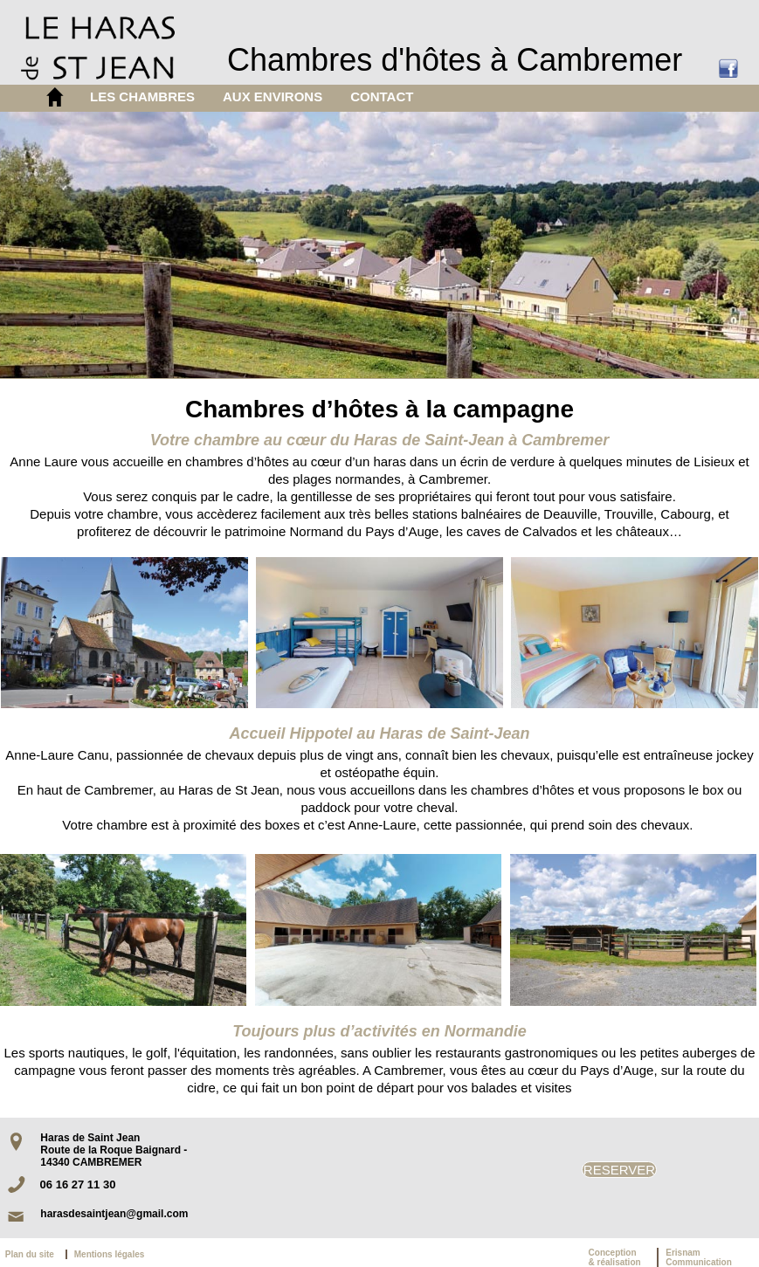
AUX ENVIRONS (272, 96)
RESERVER (619, 1169)
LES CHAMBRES (142, 96)
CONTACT (381, 96)
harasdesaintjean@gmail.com (114, 1214)
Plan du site (33, 1254)
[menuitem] (142, 96)
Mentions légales (109, 1254)
